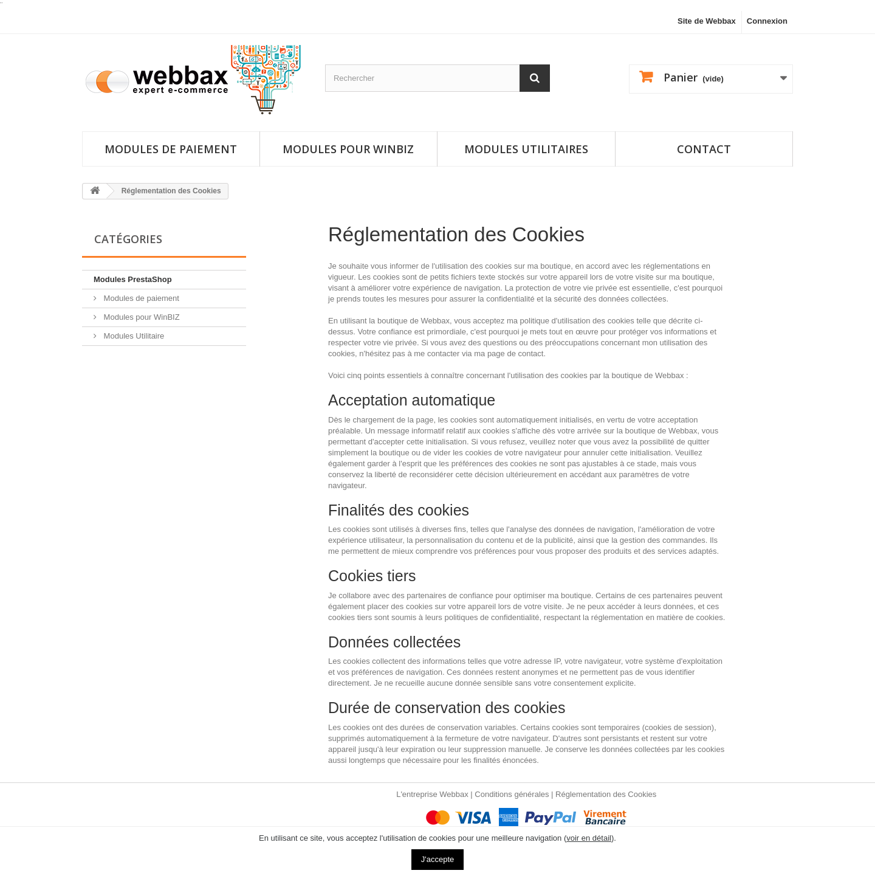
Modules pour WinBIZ (140, 317)
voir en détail (588, 838)
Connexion (767, 21)
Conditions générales (512, 794)
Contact (704, 149)
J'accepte (438, 859)
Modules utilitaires (526, 149)
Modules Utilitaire (132, 335)
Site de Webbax (707, 21)
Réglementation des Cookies (605, 794)
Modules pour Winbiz (348, 149)
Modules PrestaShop (133, 279)
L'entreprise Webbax (432, 794)
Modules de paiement (171, 149)
